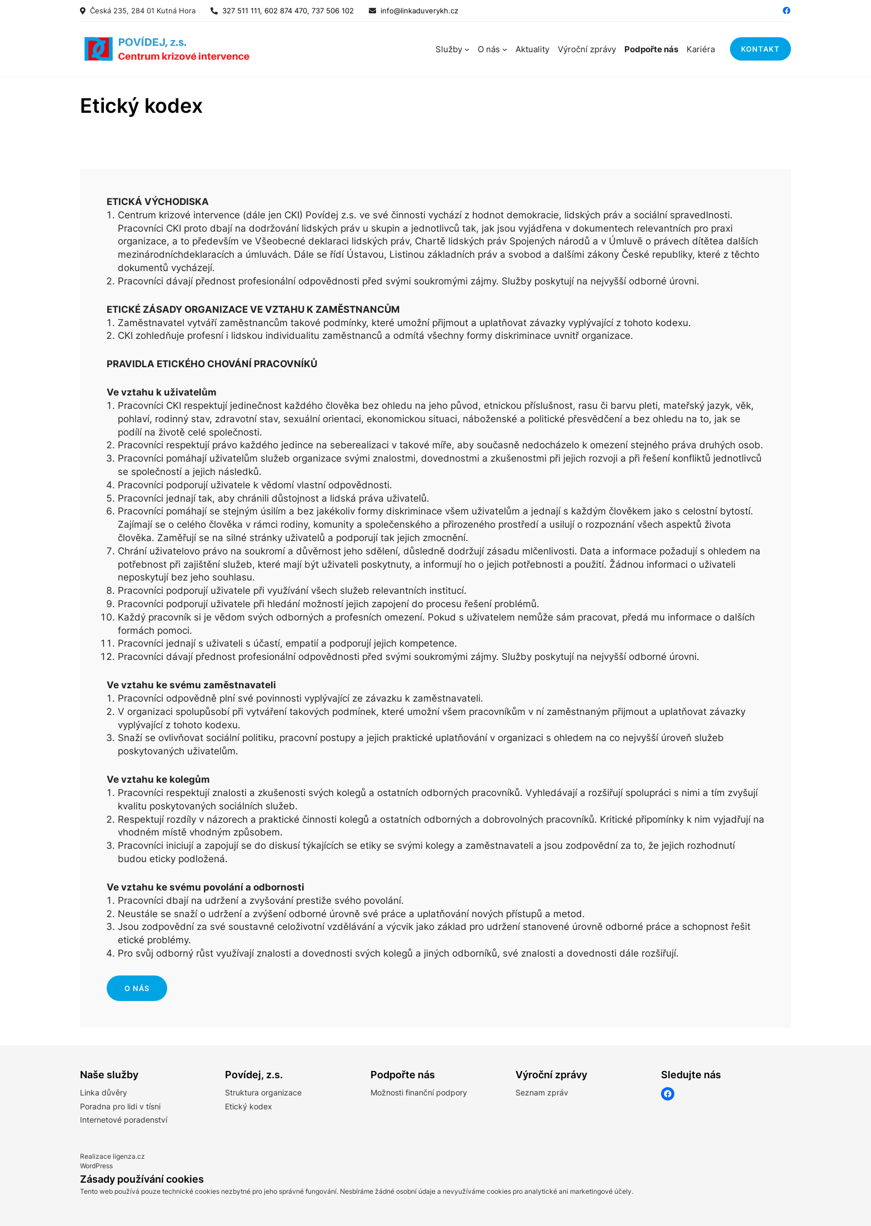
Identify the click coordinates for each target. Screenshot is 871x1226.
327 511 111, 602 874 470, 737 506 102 (286, 10)
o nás (136, 988)
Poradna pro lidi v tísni (120, 1106)
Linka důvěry (103, 1092)
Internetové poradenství (123, 1119)
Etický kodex (248, 1106)
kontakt (760, 48)
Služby (449, 49)
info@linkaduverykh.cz (419, 10)
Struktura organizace (263, 1092)
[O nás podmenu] (504, 49)
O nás (489, 49)
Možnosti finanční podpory (419, 1092)
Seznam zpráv (541, 1092)
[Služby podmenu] (466, 49)
